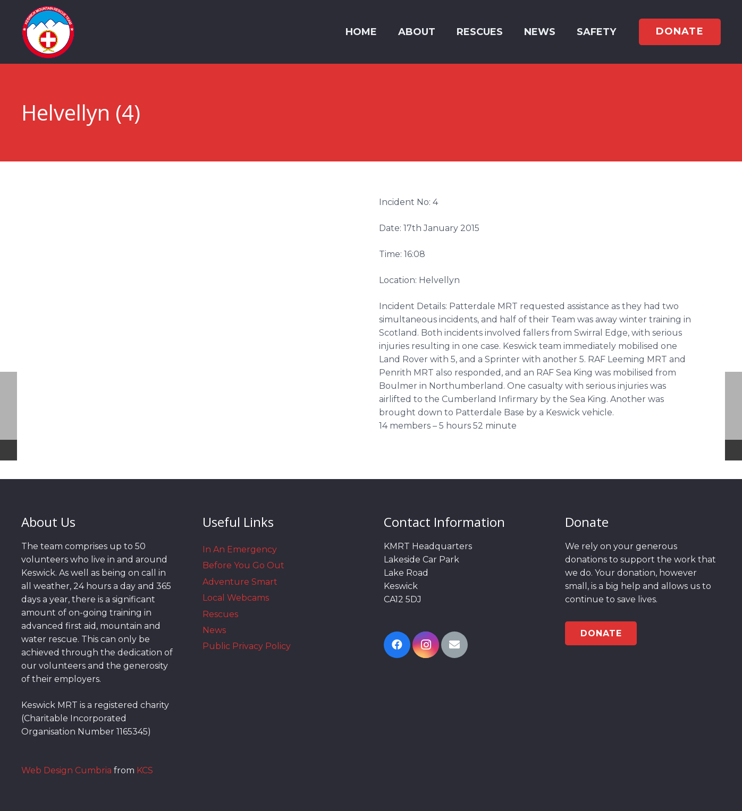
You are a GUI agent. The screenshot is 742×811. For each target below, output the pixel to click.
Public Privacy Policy (247, 646)
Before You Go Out (243, 565)
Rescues (220, 614)
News (214, 630)
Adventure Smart (240, 582)
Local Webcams (236, 598)
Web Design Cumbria (66, 770)
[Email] (454, 644)
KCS (145, 770)
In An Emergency (240, 549)
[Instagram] (425, 644)
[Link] (48, 31)
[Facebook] (397, 644)
